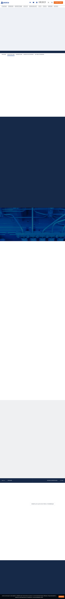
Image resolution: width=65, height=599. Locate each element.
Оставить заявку (58, 2)
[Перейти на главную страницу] (5, 3)
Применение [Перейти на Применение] (10, 6)
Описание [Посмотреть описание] (4, 54)
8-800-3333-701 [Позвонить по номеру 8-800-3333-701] (42, 2)
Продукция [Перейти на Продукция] (4, 6)
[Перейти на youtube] (33, 2)
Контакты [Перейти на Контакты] (55, 6)
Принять (61, 596)
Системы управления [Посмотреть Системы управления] (39, 54)
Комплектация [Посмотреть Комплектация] (19, 54)
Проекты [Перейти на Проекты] (44, 6)
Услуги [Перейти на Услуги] (39, 6)
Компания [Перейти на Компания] (49, 6)
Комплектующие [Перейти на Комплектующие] (18, 6)
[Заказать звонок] (52, 2)
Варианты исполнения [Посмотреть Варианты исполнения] (28, 54)
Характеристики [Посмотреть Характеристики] (11, 54)
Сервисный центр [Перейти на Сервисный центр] (32, 6)
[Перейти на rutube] (37, 2)
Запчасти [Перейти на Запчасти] (25, 6)
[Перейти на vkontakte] (30, 2)
